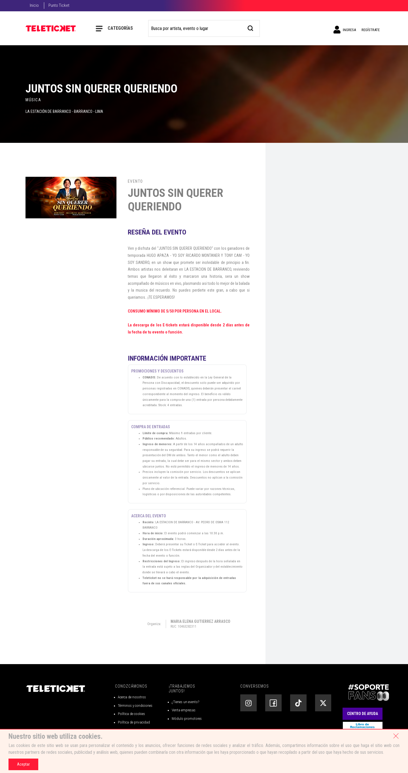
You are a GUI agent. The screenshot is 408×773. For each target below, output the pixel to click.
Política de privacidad (134, 722)
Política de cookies (131, 714)
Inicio (34, 5)
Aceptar (23, 764)
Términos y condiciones (135, 705)
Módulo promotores (187, 718)
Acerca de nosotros (132, 697)
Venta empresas (184, 710)
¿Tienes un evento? (185, 702)
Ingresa (344, 30)
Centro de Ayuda (362, 713)
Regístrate (371, 30)
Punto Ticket (58, 5)
